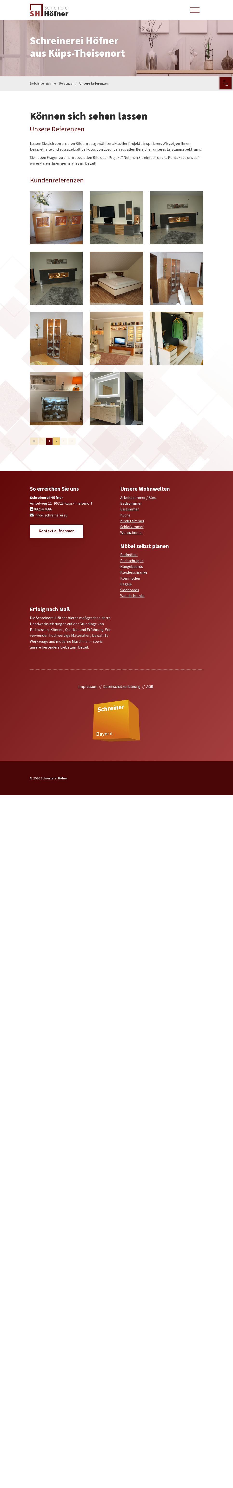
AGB (149, 686)
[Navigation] (194, 10)
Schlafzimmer (132, 526)
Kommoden (130, 578)
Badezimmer (131, 503)
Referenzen (66, 83)
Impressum (87, 686)
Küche (125, 515)
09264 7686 (43, 509)
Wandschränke (132, 595)
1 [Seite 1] (49, 441)
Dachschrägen (132, 560)
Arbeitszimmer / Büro (138, 497)
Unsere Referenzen (94, 83)
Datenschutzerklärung (121, 686)
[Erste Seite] (34, 441)
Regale (126, 584)
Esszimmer (129, 509)
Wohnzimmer (131, 532)
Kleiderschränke (133, 572)
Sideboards (129, 589)
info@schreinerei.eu (50, 515)
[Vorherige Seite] (42, 441)
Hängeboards (131, 566)
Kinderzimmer (132, 520)
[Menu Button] (226, 83)
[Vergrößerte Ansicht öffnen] (56, 217)
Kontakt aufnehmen (56, 531)
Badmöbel (129, 554)
